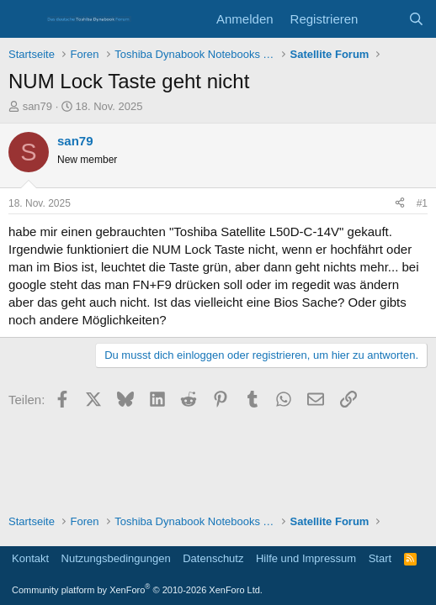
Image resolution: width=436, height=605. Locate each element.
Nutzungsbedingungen (116, 558)
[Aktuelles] (382, 18)
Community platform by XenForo (137, 590)
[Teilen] (400, 203)
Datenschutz (213, 558)
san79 (37, 106)
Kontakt (30, 558)
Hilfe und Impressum (306, 558)
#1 (422, 203)
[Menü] (23, 19)
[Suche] (416, 18)
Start (380, 558)
